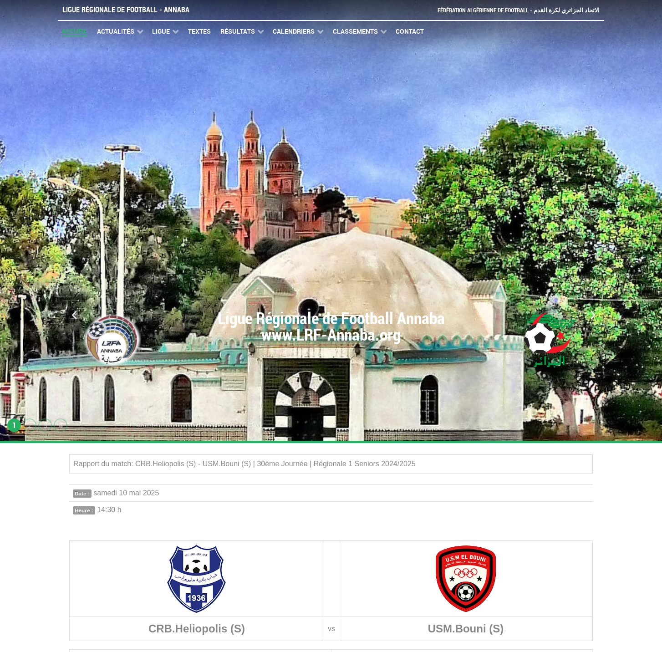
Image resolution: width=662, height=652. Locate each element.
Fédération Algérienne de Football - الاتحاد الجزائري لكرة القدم (519, 10)
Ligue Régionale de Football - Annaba (125, 9)
